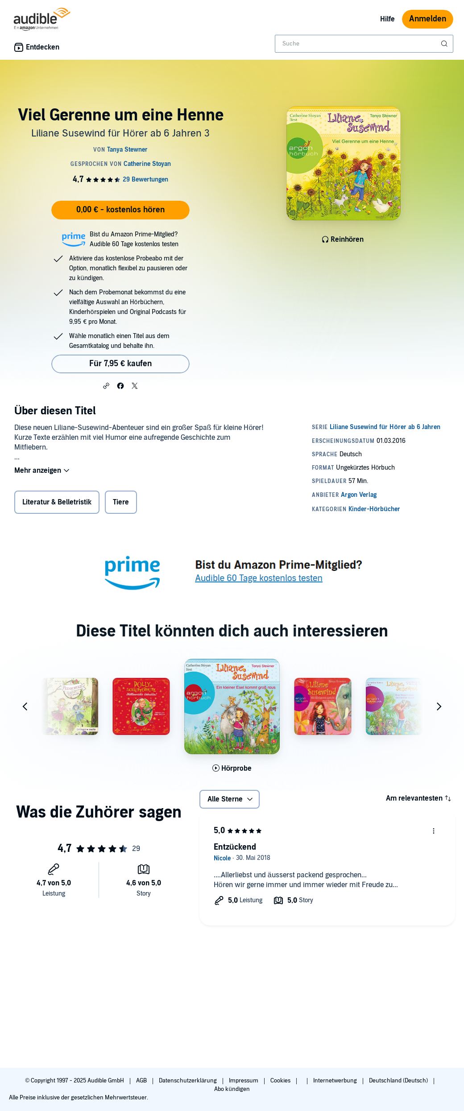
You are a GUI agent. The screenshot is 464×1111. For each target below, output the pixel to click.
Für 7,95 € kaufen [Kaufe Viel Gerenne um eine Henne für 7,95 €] (120, 363)
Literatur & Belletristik (56, 502)
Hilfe (387, 19)
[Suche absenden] (445, 44)
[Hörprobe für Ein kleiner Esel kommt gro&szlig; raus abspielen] (232, 768)
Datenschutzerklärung (188, 1080)
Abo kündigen (231, 1089)
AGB (142, 1080)
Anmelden (427, 19)
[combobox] (364, 44)
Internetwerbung (335, 1080)
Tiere (121, 502)
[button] (106, 385)
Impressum (244, 1080)
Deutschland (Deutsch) (399, 1080)
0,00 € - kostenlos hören (120, 210)
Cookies (281, 1080)
